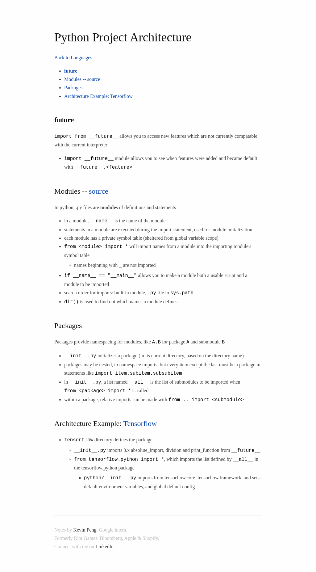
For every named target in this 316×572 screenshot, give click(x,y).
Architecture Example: (87, 96)
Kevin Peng (84, 521)
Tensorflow (121, 96)
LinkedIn (104, 538)
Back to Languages (73, 57)
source (93, 79)
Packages (73, 87)
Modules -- (75, 79)
